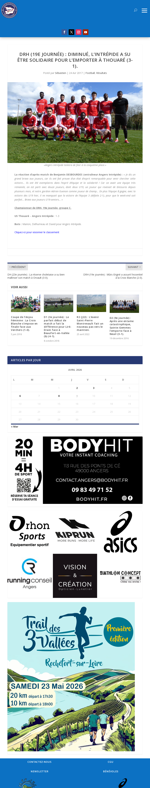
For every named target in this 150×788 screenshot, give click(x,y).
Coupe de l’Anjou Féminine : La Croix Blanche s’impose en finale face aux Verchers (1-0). (24, 323)
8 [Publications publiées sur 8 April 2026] (59, 396)
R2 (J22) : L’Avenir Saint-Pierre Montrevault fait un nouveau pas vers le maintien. (90, 323)
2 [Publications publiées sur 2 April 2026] (77, 388)
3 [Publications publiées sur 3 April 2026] (93, 388)
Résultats (101, 73)
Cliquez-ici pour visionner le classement (37, 232)
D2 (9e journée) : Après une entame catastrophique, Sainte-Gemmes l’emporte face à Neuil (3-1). (122, 326)
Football (90, 73)
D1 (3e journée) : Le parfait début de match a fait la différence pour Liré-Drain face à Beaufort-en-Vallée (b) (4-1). (57, 326)
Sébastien (60, 73)
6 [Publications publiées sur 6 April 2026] (20, 396)
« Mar (14, 426)
